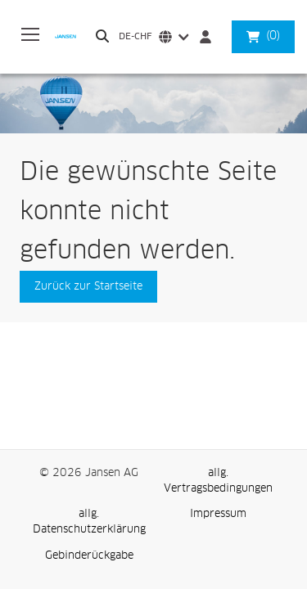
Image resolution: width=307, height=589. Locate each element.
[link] (218, 481)
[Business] (72, 36)
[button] (273, 36)
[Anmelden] (209, 36)
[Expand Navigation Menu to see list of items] (30, 37)
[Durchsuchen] (102, 36)
